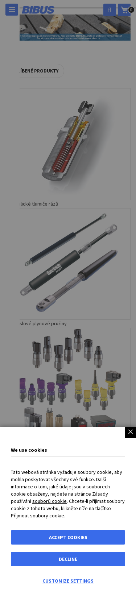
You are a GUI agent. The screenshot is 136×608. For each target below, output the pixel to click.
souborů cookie (49, 501)
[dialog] (68, 304)
